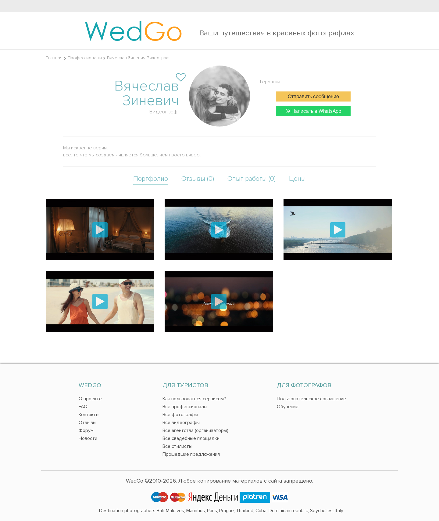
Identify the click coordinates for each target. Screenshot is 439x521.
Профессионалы (85, 57)
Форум (86, 430)
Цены (297, 179)
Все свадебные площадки (191, 438)
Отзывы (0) (197, 179)
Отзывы (87, 422)
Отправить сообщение (313, 97)
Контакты (89, 415)
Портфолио (150, 179)
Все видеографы (181, 422)
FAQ (83, 407)
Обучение (287, 407)
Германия (270, 82)
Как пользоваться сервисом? (194, 399)
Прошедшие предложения (191, 454)
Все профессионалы (184, 407)
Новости (88, 438)
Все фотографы (180, 415)
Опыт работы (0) (251, 179)
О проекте (90, 399)
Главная (54, 57)
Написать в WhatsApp (313, 111)
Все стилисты (177, 446)
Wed (133, 30)
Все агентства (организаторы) (195, 430)
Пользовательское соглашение (311, 399)
